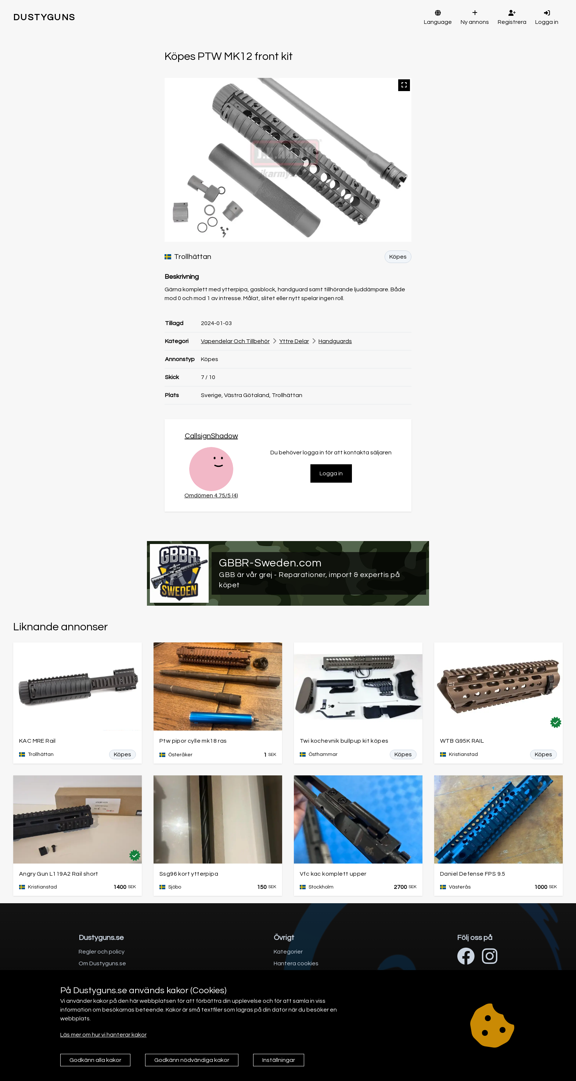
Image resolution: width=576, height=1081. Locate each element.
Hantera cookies (296, 963)
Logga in (331, 473)
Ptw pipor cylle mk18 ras (193, 741)
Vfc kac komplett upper (333, 874)
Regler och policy (102, 952)
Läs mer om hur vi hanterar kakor (103, 1035)
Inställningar (278, 1060)
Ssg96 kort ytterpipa (188, 874)
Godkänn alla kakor (95, 1060)
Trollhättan (188, 256)
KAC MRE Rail (37, 741)
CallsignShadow (211, 436)
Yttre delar (294, 341)
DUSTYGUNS (44, 17)
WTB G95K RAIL (462, 741)
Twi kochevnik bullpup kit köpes (344, 741)
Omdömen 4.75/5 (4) (211, 495)
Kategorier (288, 952)
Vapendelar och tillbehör (235, 341)
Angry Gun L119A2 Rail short (58, 874)
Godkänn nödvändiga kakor (191, 1060)
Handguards (335, 341)
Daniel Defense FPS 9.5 (472, 874)
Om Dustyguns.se (102, 963)
